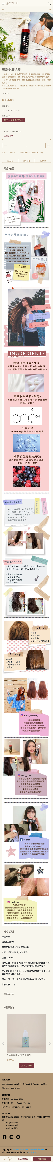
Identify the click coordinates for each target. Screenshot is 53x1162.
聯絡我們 (17, 1084)
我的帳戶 (26, 1084)
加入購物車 (23, 1158)
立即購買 (42, 1158)
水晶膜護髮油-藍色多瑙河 (19, 1054)
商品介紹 (10, 161)
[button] (49, 1043)
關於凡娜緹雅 (7, 1084)
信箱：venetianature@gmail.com (16, 1106)
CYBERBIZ (32, 1152)
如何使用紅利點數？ (39, 1084)
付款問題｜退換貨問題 (11, 1088)
